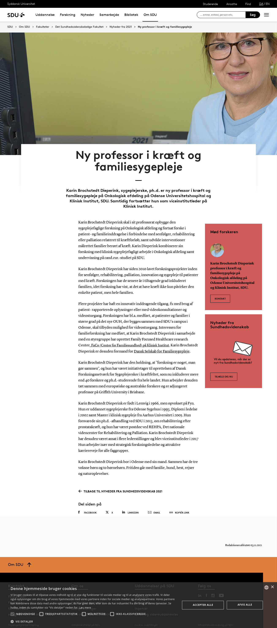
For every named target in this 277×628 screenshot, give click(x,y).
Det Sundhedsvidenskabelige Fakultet (79, 26)
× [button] (272, 587)
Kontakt (220, 282)
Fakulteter (42, 26)
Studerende (210, 4)
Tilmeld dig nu (224, 361)
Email (154, 504)
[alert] (138, 605)
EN (268, 3)
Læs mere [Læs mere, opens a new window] (85, 607)
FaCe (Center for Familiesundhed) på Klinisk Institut (133, 331)
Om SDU (150, 15)
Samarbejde (109, 15)
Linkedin (130, 504)
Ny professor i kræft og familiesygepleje (165, 26)
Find (248, 4)
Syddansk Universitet (21, 3)
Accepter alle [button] (203, 605)
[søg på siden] (223, 15)
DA (261, 3)
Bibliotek (131, 15)
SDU (10, 26)
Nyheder (87, 15)
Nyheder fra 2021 (121, 26)
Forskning (67, 15)
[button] (12, 614)
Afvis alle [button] (245, 604)
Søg (253, 15)
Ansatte (231, 4)
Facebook (87, 504)
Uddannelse (45, 15)
